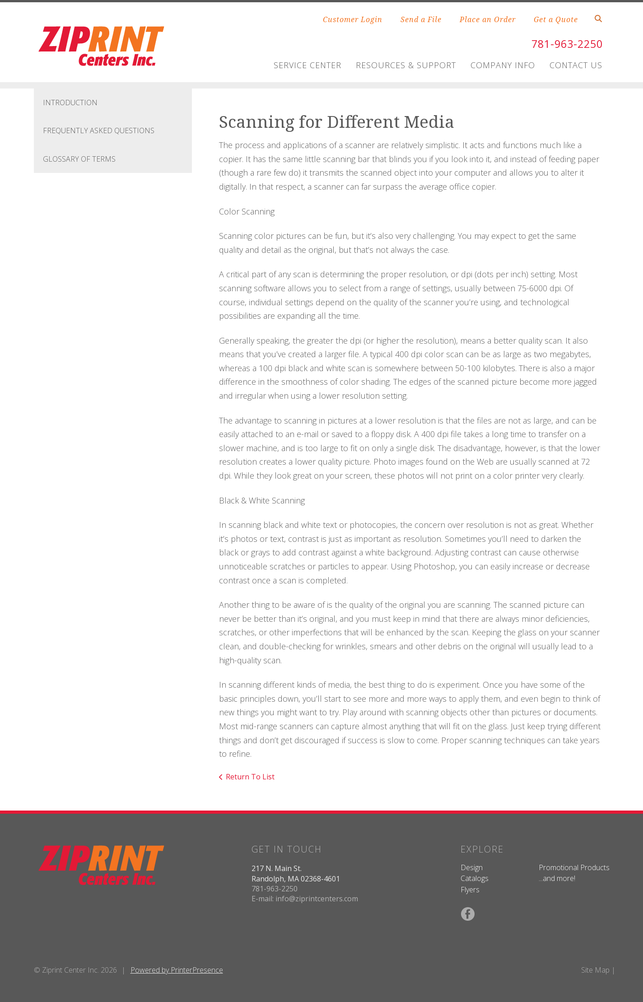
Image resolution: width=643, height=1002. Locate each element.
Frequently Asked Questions (98, 130)
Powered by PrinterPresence (176, 970)
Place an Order (488, 19)
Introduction (70, 102)
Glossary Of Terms (79, 159)
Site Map (595, 970)
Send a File (421, 19)
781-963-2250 (565, 43)
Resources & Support (406, 65)
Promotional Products (574, 867)
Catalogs (475, 878)
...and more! (557, 878)
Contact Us (576, 65)
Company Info (503, 65)
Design (472, 867)
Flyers (470, 890)
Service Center (307, 65)
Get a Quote (556, 19)
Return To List (250, 777)
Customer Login (352, 19)
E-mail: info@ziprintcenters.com (305, 899)
